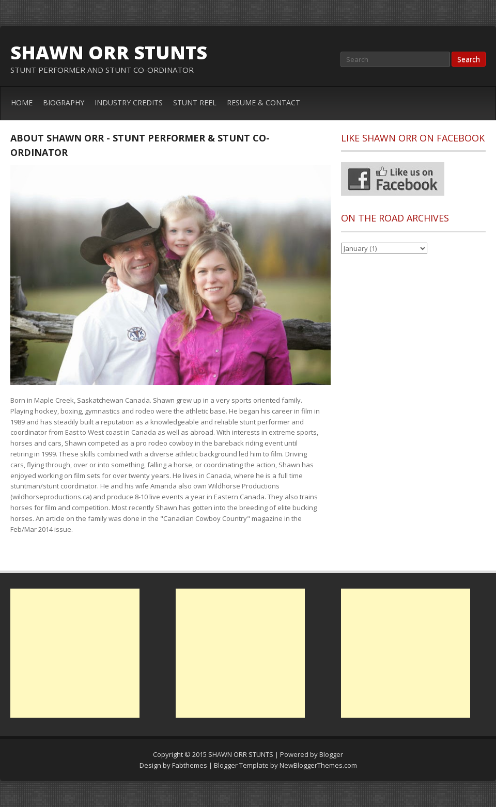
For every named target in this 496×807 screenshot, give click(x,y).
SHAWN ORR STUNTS (108, 52)
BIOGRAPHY (63, 102)
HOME (22, 102)
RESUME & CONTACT (263, 102)
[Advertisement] (75, 653)
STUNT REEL (194, 102)
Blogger (331, 754)
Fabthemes (189, 765)
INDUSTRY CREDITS (129, 102)
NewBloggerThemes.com (318, 765)
